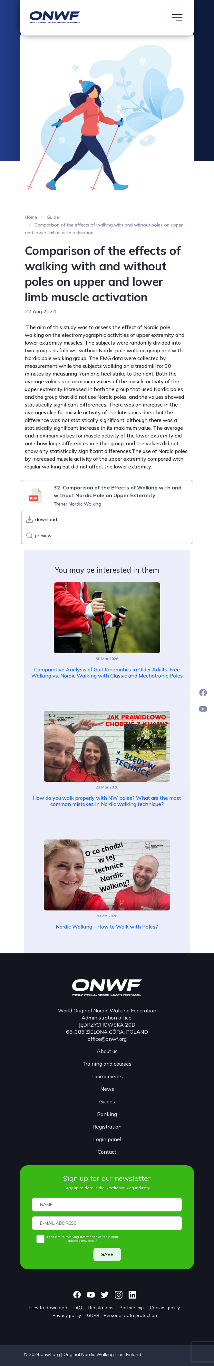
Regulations (100, 1308)
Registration (107, 1126)
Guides (107, 1101)
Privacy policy (67, 1315)
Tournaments (107, 1076)
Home (31, 217)
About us (107, 1051)
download (46, 519)
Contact (107, 1152)
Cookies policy (165, 1308)
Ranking (107, 1114)
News (107, 1089)
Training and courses (107, 1063)
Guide (53, 217)
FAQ (77, 1308)
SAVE (107, 1254)
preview (43, 535)
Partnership (132, 1308)
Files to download (48, 1308)
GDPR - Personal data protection (122, 1315)
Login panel (107, 1139)
